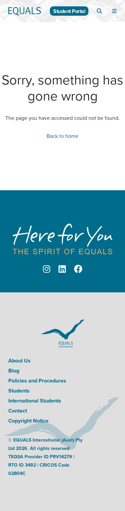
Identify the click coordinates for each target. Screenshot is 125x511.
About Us (19, 360)
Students (19, 391)
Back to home (62, 136)
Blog (13, 370)
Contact (17, 411)
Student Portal (69, 11)
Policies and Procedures (37, 381)
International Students (34, 401)
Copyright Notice (28, 421)
